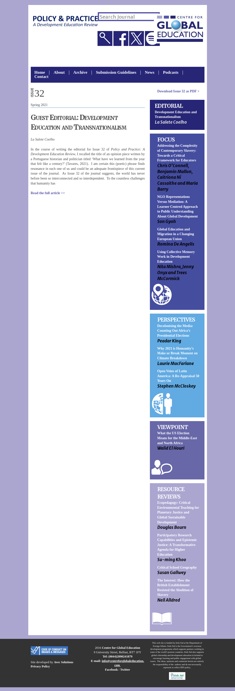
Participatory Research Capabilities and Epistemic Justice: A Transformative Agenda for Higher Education (177, 544)
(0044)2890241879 (120, 656)
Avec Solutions (63, 662)
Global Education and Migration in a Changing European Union (175, 234)
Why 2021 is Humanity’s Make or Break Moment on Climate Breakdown (177, 353)
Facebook (111, 669)
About (59, 73)
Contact (41, 77)
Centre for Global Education (121, 648)
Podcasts (170, 73)
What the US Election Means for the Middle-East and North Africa (177, 438)
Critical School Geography (177, 567)
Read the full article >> (48, 193)
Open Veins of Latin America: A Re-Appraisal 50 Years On (178, 376)
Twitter (125, 669)
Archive (80, 73)
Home (39, 73)
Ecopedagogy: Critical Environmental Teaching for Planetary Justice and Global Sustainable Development (178, 512)
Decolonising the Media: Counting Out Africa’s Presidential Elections (175, 330)
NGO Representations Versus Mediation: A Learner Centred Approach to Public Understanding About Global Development (177, 206)
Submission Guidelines (116, 73)
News (149, 73)
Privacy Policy (40, 666)
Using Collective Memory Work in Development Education (176, 256)
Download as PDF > (178, 91)
